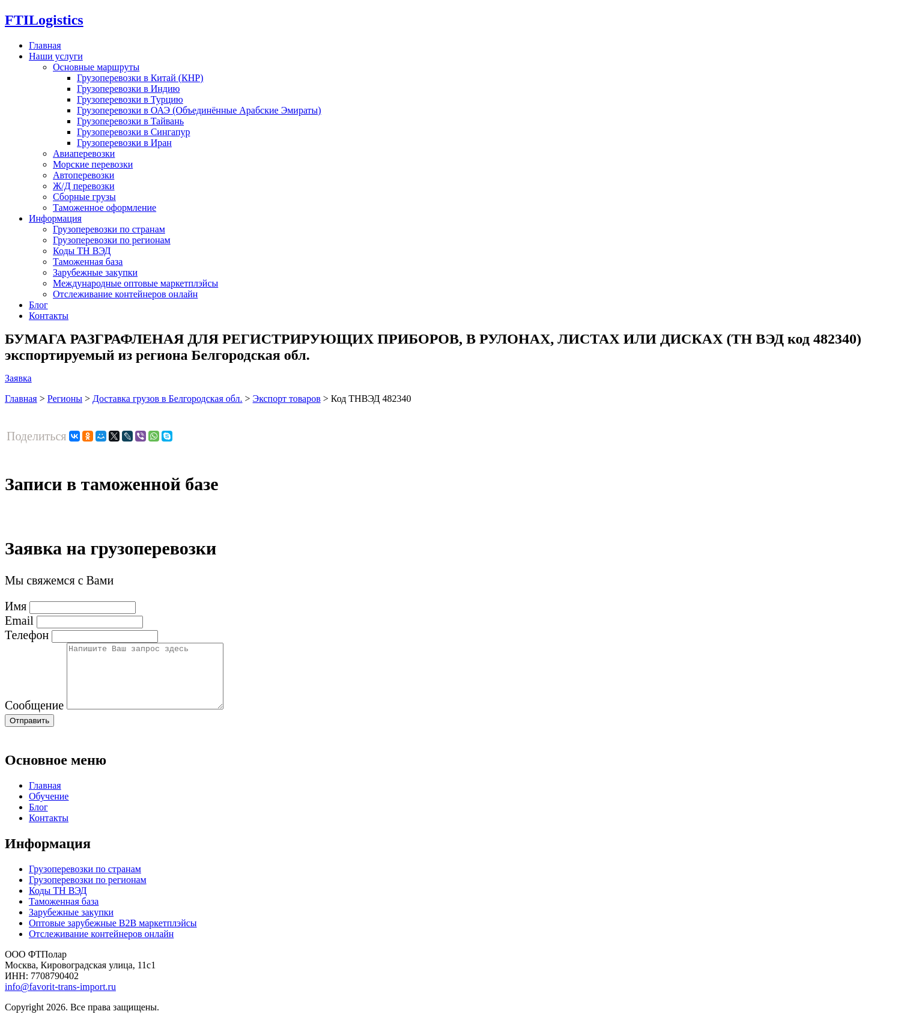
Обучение (48, 809)
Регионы (64, 398)
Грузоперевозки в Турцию (130, 99)
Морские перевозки (93, 164)
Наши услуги (56, 56)
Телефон (27, 635)
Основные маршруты (96, 67)
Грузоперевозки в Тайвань (130, 121)
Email (19, 620)
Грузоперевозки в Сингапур (133, 132)
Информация (55, 218)
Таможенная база (88, 261)
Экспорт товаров (287, 398)
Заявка (18, 378)
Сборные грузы (84, 197)
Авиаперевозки (84, 153)
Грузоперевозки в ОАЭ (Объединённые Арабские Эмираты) (199, 110)
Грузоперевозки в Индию (128, 88)
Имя (15, 606)
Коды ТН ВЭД (82, 251)
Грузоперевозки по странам (109, 229)
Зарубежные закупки (95, 272)
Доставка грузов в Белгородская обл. (168, 398)
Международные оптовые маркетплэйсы (135, 283)
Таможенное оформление (104, 207)
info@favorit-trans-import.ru (60, 999)
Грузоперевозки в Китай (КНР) (140, 78)
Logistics (44, 20)
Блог (38, 305)
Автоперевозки (83, 175)
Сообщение (34, 717)
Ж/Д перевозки (84, 186)
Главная (45, 45)
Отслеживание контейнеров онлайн (125, 294)
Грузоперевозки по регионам (112, 240)
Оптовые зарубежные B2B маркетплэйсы (113, 935)
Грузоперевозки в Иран (124, 143)
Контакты (48, 316)
